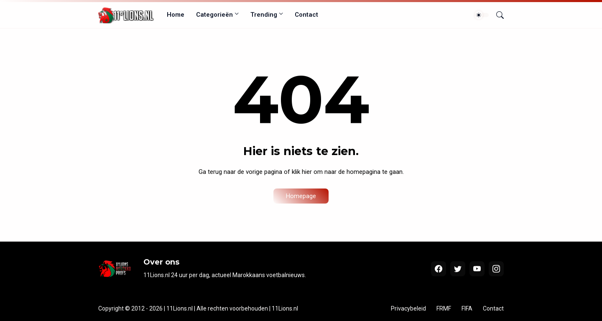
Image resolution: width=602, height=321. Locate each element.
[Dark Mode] (481, 15)
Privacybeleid (408, 308)
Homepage (301, 196)
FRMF (443, 308)
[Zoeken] (497, 15)
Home (175, 14)
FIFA (467, 308)
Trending (263, 14)
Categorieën (214, 14)
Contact (306, 14)
